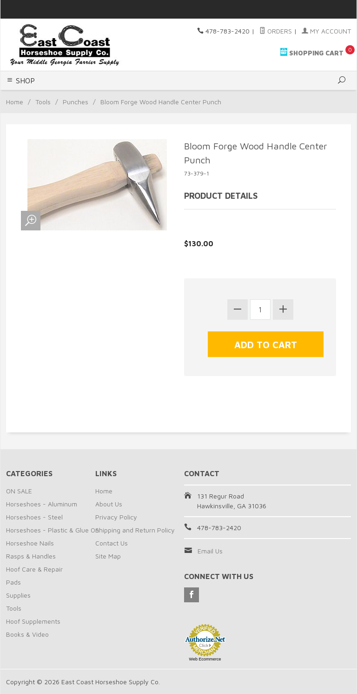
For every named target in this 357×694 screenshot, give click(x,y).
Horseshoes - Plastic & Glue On (52, 530)
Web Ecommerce (205, 659)
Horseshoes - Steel (34, 517)
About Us (108, 504)
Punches (75, 102)
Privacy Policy (116, 517)
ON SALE (19, 491)
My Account (326, 31)
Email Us (210, 551)
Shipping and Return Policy (135, 530)
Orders (275, 31)
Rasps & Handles (31, 556)
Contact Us (111, 543)
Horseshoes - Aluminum (41, 504)
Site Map (108, 556)
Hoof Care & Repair (34, 569)
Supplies (18, 595)
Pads (13, 582)
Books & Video (27, 634)
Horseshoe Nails (30, 543)
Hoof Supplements (33, 621)
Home (14, 102)
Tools (43, 102)
